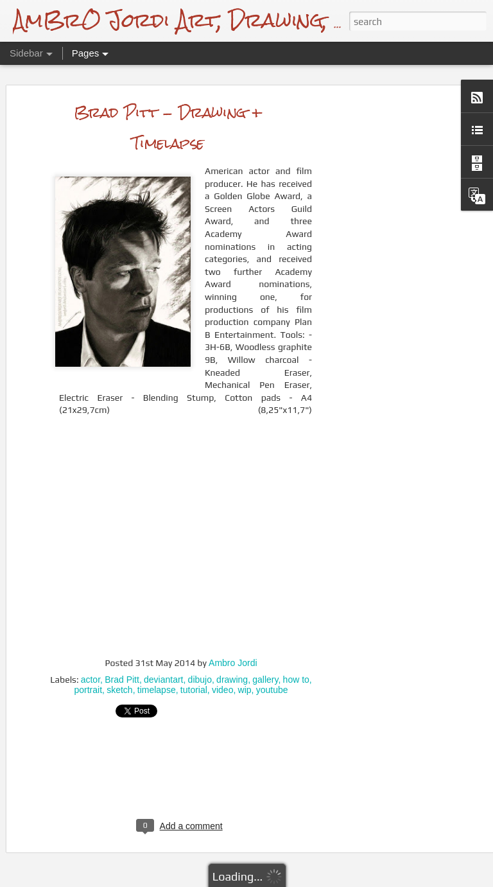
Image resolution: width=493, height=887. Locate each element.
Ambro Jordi (233, 635)
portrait (88, 662)
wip (245, 662)
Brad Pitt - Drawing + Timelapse (168, 99)
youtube (272, 662)
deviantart (163, 652)
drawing (232, 652)
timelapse (156, 662)
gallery (265, 652)
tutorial (193, 662)
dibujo (200, 652)
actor (90, 652)
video (222, 662)
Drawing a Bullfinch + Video (99, 859)
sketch (119, 662)
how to (296, 652)
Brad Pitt (122, 652)
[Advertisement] (382, 278)
